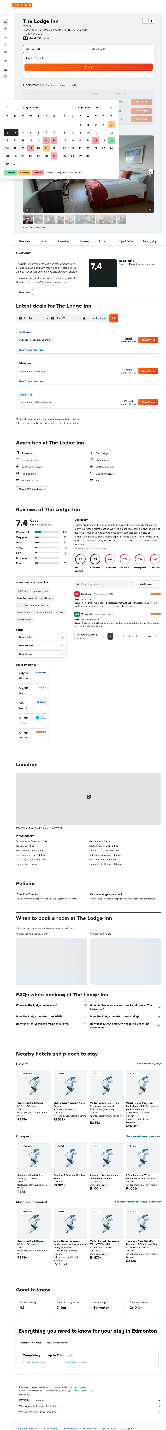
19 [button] (54, 102)
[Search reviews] (107, 584)
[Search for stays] (5, 21)
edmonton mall (24, 619)
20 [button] (62, 102)
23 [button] (31, 110)
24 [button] (38, 110)
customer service (39, 605)
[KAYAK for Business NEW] (5, 51)
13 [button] (62, 94)
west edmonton (45, 612)
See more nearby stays (149, 1063)
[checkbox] (32, 675)
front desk (22, 605)
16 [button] (31, 102)
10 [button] (38, 94)
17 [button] (39, 102)
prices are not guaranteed (80, 1390)
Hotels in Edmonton (77, 1362)
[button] (5, 5)
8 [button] (77, 86)
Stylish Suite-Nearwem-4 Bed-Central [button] (70, 1104)
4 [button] (46, 86)
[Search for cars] (5, 28)
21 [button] (70, 102)
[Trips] (5, 60)
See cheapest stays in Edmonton (143, 1135)
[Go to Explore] (5, 38)
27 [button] (62, 110)
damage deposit (25, 612)
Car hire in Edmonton (34, 1362)
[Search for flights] (5, 15)
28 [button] (69, 110)
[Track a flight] (5, 44)
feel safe (61, 612)
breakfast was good (27, 598)
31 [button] (39, 118)
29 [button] (77, 110)
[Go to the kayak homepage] (22, 5)
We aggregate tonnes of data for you (90, 1406)
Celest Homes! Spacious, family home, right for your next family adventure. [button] (142, 1106)
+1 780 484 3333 (32, 33)
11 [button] (46, 94)
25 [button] (46, 110)
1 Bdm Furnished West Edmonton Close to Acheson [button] (141, 1177)
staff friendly (23, 591)
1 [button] (77, 79)
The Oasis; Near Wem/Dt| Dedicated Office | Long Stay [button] (141, 1242)
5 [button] (54, 86)
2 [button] (31, 86)
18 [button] (46, 102)
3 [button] (39, 86)
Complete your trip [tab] (31, 1342)
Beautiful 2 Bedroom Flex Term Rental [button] (70, 1177)
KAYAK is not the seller (90, 1400)
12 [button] (54, 94)
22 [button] (77, 102)
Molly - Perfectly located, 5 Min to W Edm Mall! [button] (104, 1242)
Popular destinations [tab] (57, 1342)
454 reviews (44, 38)
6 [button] (62, 86)
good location (47, 598)
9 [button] (31, 94)
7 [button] (70, 86)
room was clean (41, 591)
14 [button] (70, 94)
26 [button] (54, 110)
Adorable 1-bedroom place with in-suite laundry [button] (104, 1177)
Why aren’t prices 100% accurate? (90, 1412)
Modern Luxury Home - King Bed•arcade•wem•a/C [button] (104, 1104)
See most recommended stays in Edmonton (138, 1201)
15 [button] (78, 94)
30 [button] (31, 118)
